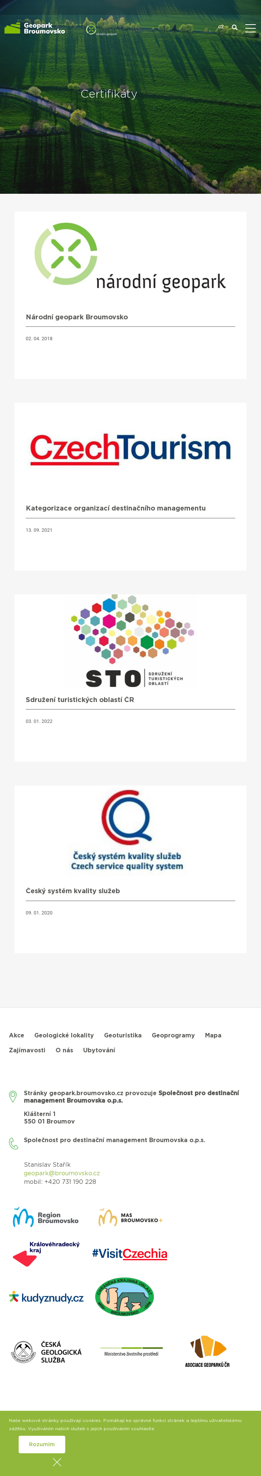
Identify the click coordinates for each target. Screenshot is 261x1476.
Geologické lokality (64, 1036)
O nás (64, 1050)
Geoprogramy (173, 1036)
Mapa (213, 1036)
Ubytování (99, 1050)
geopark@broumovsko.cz (62, 1173)
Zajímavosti (27, 1050)
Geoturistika (123, 1036)
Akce (16, 1036)
